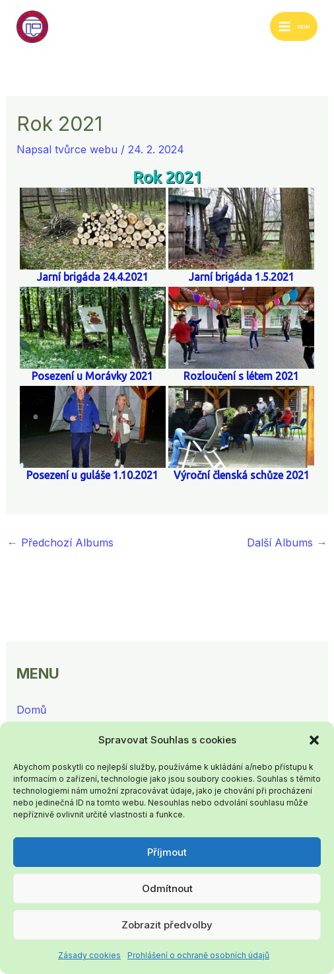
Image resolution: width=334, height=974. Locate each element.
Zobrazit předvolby (167, 924)
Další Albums (287, 542)
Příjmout (167, 852)
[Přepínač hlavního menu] (293, 26)
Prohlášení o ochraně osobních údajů (198, 955)
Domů (31, 709)
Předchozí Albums (60, 542)
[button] (314, 740)
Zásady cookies (89, 955)
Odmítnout (167, 888)
